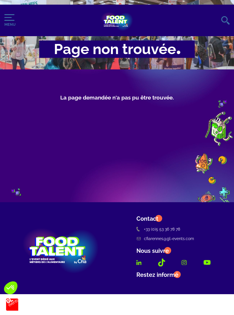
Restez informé (157, 274)
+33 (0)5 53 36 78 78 (158, 228)
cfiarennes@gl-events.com (165, 238)
